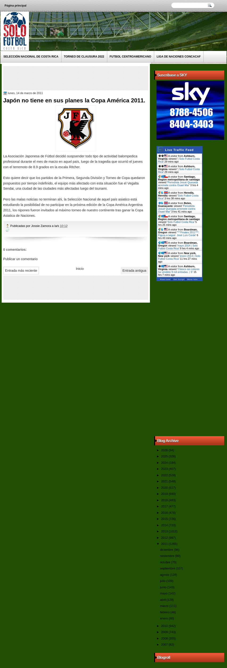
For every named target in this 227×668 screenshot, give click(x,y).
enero (164, 618)
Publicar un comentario (20, 259)
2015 (165, 519)
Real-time (165, 279)
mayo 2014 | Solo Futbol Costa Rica (178, 247)
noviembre (167, 556)
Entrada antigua (134, 270)
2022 (165, 475)
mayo (164, 593)
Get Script (179, 279)
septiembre (168, 568)
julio (163, 581)
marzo (164, 606)
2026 (165, 450)
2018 (165, 500)
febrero (165, 612)
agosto (165, 574)
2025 (165, 456)
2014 (165, 525)
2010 (165, 626)
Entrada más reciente (21, 270)
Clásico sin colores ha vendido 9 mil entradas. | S (178, 270)
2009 (165, 632)
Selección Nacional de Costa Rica (31, 56)
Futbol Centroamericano (130, 56)
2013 (165, 531)
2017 (165, 506)
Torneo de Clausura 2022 (84, 56)
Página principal (16, 5)
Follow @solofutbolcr (125, 28)
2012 (165, 537)
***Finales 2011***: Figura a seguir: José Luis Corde (178, 234)
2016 (165, 512)
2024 (165, 462)
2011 (165, 544)
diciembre (167, 549)
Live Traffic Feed (179, 150)
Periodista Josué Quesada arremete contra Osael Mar (178, 184)
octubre (165, 562)
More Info (192, 279)
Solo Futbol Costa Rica (181, 222)
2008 (165, 638)
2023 (165, 469)
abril (163, 599)
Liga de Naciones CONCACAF (179, 56)
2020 (165, 487)
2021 (165, 481)
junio (163, 587)
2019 (165, 494)
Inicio (80, 269)
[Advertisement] (90, 77)
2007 (165, 644)
